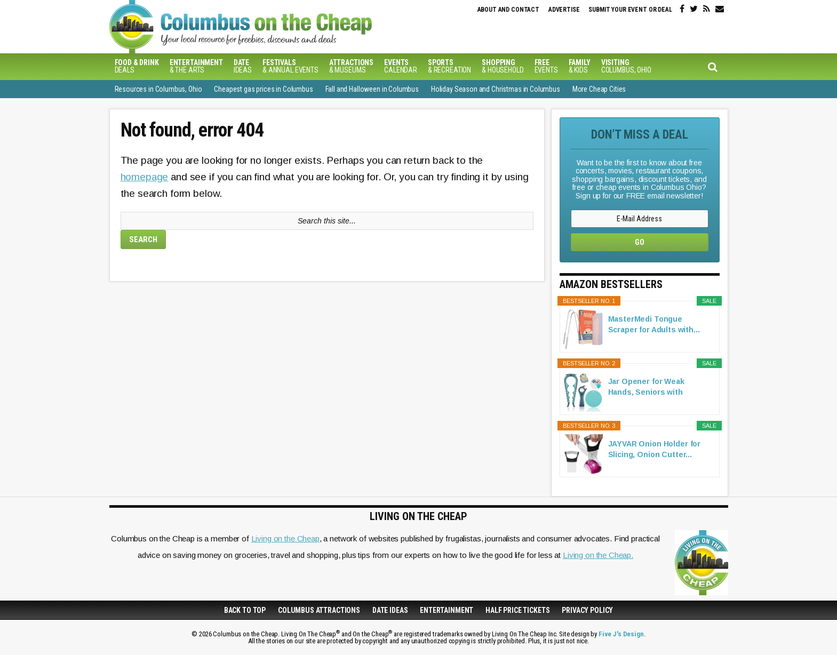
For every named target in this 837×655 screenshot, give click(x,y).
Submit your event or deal (630, 9)
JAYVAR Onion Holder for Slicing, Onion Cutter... (654, 449)
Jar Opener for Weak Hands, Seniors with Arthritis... (646, 387)
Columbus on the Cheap (288, 26)
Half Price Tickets (517, 610)
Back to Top (245, 610)
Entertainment (446, 610)
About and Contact (508, 9)
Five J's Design (621, 634)
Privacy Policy (587, 610)
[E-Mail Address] (639, 219)
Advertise (564, 9)
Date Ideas (390, 610)
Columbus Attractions (319, 610)
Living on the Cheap (285, 538)
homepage (145, 176)
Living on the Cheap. (598, 555)
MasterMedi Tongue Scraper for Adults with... (654, 324)
